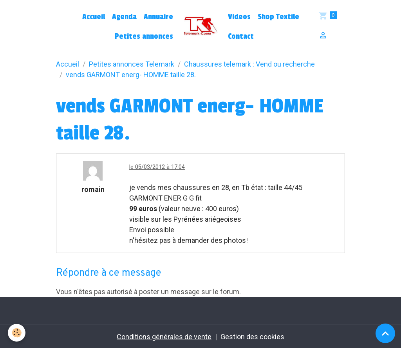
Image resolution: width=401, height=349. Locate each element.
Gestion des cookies (252, 337)
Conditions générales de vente (164, 337)
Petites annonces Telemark (131, 64)
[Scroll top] (385, 333)
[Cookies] (16, 333)
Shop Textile (278, 17)
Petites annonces (144, 36)
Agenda (124, 17)
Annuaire (158, 17)
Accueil (93, 17)
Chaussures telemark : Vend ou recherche (249, 64)
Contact (241, 36)
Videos (239, 17)
